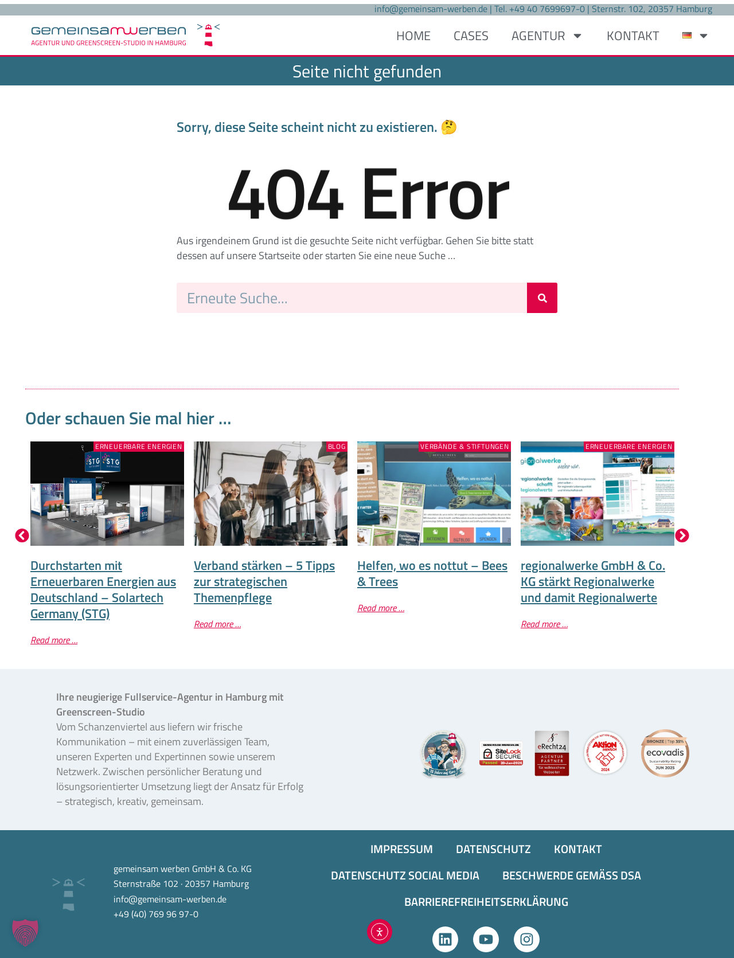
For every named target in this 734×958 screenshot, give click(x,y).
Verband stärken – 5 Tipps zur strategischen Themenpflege (264, 581)
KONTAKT (633, 35)
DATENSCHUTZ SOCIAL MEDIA (405, 875)
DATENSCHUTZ (493, 849)
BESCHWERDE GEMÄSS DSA (571, 875)
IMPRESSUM (401, 849)
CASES (471, 35)
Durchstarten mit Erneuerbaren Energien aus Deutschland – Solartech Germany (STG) (103, 589)
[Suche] (542, 298)
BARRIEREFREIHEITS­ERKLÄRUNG (486, 901)
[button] (22, 536)
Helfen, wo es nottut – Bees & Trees (432, 573)
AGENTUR (548, 36)
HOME (413, 35)
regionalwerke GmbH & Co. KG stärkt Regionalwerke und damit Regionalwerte (593, 581)
